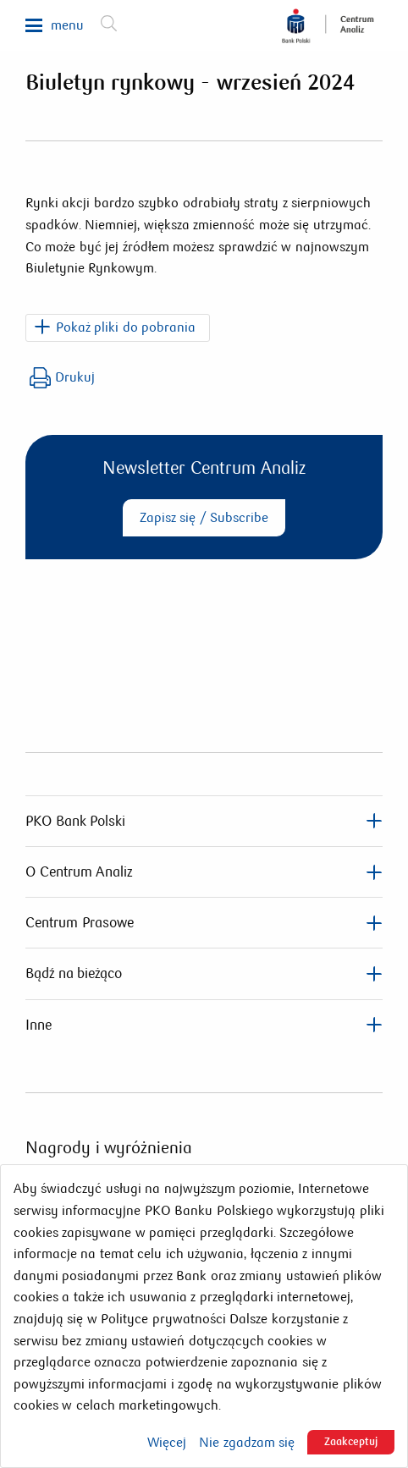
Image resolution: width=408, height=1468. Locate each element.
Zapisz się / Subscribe (204, 517)
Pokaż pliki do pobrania (126, 327)
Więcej (166, 1442)
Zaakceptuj (351, 1442)
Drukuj (62, 377)
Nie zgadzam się (247, 1442)
